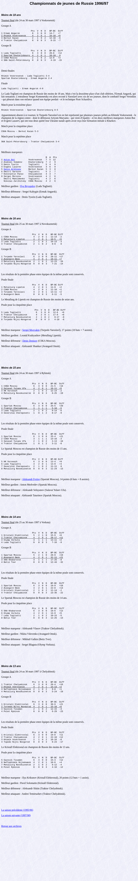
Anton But (9, 168)
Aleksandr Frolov (31, 511)
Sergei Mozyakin (31, 352)
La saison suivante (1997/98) (16, 866)
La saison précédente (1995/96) (17, 860)
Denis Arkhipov (12, 179)
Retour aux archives (11, 877)
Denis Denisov (30, 363)
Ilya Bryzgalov (27, 199)
